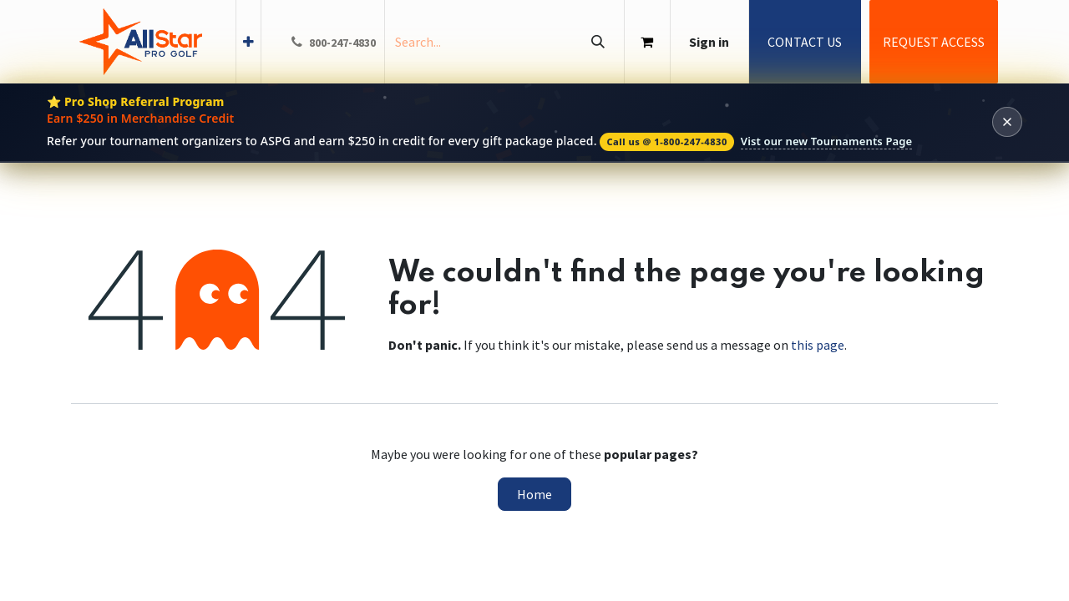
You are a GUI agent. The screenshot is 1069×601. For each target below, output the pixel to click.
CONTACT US (805, 41)
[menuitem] (248, 41)
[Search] (597, 41)
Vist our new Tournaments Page (827, 141)
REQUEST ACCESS (934, 41)
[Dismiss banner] (1007, 122)
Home (534, 494)
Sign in (709, 41)
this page (817, 344)
